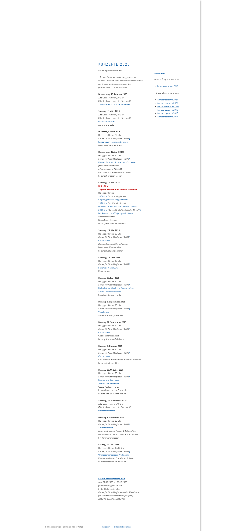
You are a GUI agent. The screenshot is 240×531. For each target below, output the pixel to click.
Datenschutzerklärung (122, 527)
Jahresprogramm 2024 (167, 99)
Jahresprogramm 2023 (167, 103)
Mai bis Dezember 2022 (168, 106)
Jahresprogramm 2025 (167, 86)
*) (140, 210)
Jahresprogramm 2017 (167, 116)
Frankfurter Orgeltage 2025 (111, 478)
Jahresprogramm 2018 (167, 113)
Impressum (106, 527)
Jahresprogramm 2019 (167, 109)
